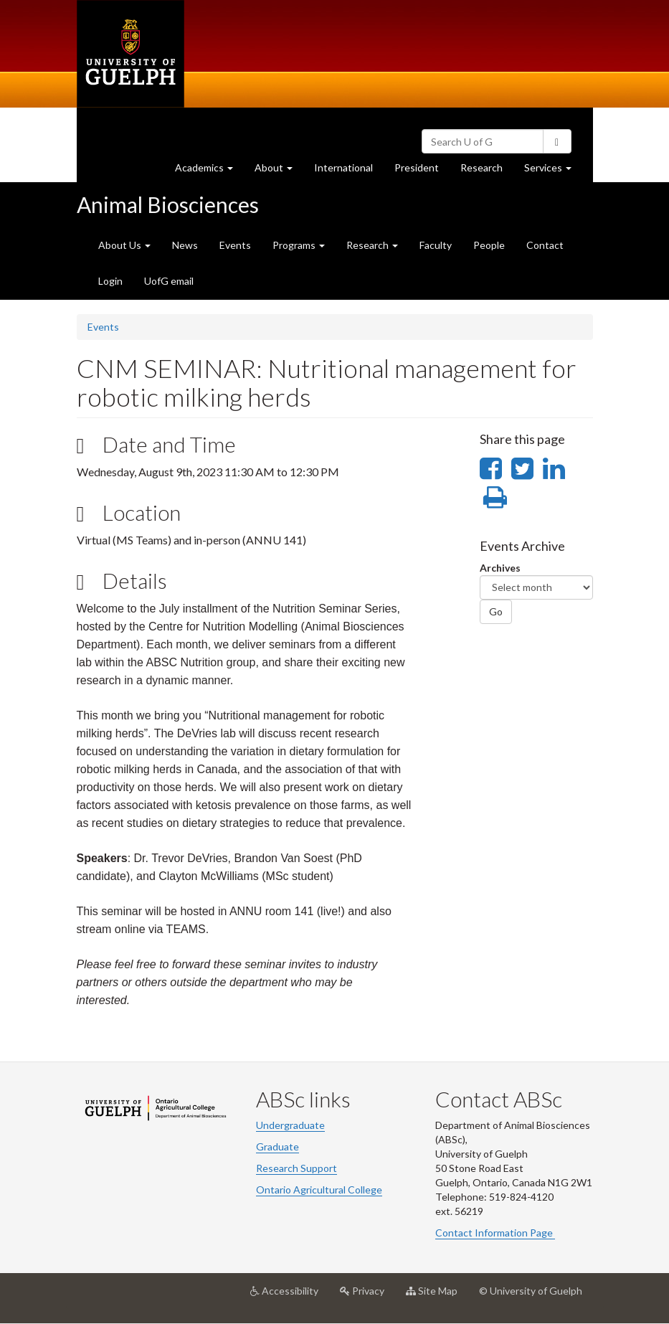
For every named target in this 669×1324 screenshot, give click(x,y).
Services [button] (553, 171)
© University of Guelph (530, 1291)
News (185, 245)
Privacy (367, 1296)
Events (235, 245)
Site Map (437, 1296)
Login (110, 281)
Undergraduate (290, 1125)
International (343, 167)
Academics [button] (209, 171)
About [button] (279, 171)
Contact (545, 245)
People (489, 245)
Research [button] (372, 245)
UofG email (169, 281)
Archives (500, 568)
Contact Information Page (495, 1232)
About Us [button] (124, 245)
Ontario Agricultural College (319, 1189)
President (416, 167)
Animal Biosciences (168, 204)
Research (486, 171)
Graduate (277, 1146)
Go (496, 611)
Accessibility (289, 1296)
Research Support (296, 1168)
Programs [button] (298, 245)
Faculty (435, 245)
